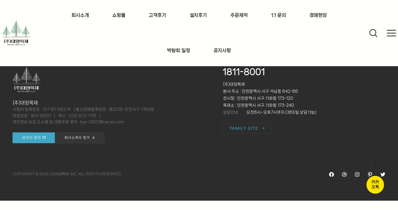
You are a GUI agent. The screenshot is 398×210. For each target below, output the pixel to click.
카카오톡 (375, 184)
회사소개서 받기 (77, 137)
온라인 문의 (31, 137)
